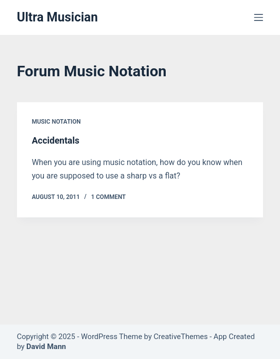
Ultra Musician (57, 17)
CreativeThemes (181, 336)
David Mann (46, 346)
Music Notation (56, 121)
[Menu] (258, 17)
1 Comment (108, 196)
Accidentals (55, 140)
